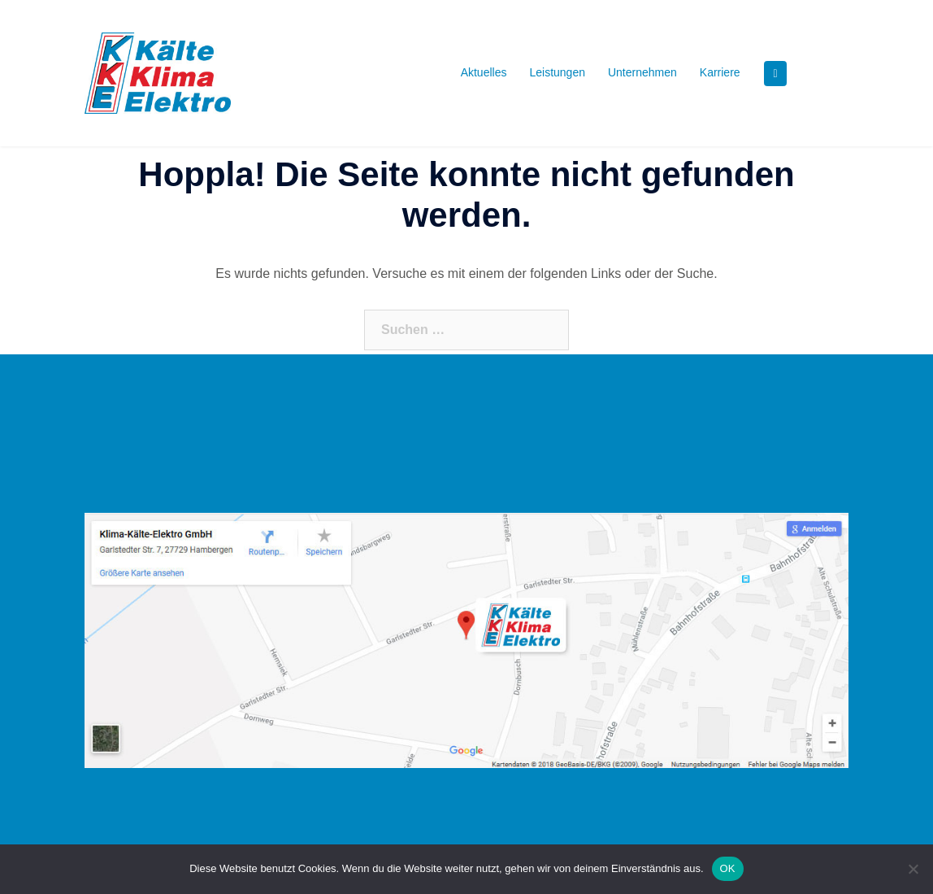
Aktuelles (484, 72)
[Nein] (913, 869)
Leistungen (557, 72)
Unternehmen (642, 72)
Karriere (720, 72)
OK (728, 868)
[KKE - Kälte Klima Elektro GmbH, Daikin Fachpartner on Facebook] (775, 73)
